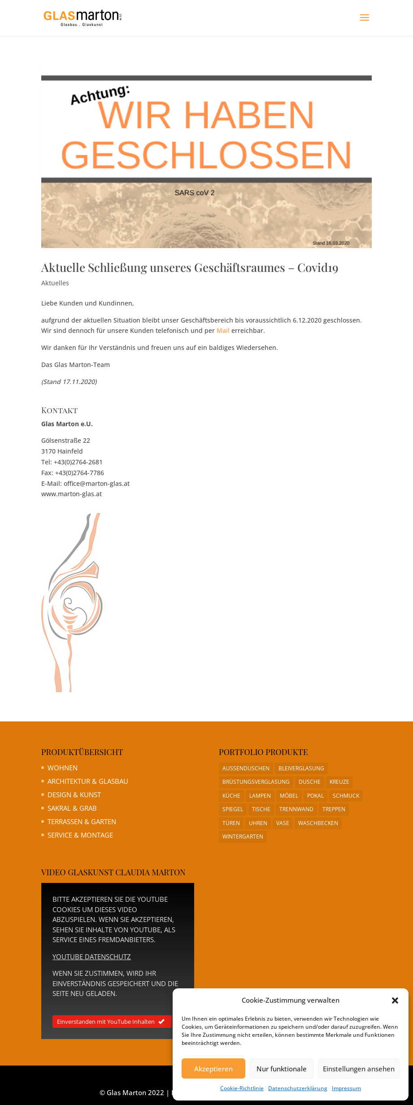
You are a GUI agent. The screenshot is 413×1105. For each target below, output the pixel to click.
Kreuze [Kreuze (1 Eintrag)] (339, 782)
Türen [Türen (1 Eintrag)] (231, 823)
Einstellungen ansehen (359, 1068)
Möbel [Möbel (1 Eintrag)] (289, 795)
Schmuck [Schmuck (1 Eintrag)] (346, 795)
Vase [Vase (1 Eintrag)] (282, 823)
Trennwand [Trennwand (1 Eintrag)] (296, 809)
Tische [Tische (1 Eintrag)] (261, 809)
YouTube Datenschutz (91, 956)
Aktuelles (55, 283)
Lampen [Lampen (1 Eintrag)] (260, 795)
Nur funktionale (281, 1068)
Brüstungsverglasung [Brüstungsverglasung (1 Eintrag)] (256, 782)
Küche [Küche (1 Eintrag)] (231, 795)
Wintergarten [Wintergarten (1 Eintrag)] (242, 836)
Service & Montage (80, 834)
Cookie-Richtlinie (242, 1088)
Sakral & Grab (72, 808)
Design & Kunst (74, 794)
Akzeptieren (213, 1068)
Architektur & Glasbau (88, 781)
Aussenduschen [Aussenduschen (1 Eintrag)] (246, 768)
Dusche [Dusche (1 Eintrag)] (310, 782)
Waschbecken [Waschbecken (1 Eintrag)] (318, 823)
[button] (395, 1000)
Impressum (346, 1088)
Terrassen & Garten (82, 821)
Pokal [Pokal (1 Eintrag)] (315, 795)
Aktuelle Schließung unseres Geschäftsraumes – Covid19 (190, 267)
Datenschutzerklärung (297, 1088)
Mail (223, 330)
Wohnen (63, 767)
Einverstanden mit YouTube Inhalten (112, 1022)
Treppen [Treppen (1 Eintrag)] (333, 809)
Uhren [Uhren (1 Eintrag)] (258, 823)
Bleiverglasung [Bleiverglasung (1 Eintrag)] (301, 768)
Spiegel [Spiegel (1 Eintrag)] (232, 809)
